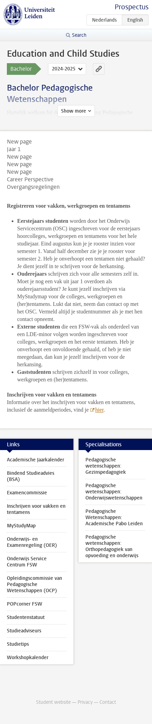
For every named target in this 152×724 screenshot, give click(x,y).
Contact (108, 702)
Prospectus (132, 7)
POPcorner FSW (24, 604)
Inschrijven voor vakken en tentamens (36, 509)
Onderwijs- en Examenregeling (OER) (32, 542)
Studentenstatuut (26, 617)
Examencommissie (27, 493)
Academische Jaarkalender (35, 460)
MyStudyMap (21, 525)
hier (99, 410)
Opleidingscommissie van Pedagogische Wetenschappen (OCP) (34, 584)
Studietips (18, 644)
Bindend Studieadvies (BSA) (30, 476)
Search (79, 35)
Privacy (85, 702)
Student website (53, 702)
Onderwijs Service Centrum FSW (27, 561)
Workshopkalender (27, 657)
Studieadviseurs (24, 631)
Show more (73, 111)
